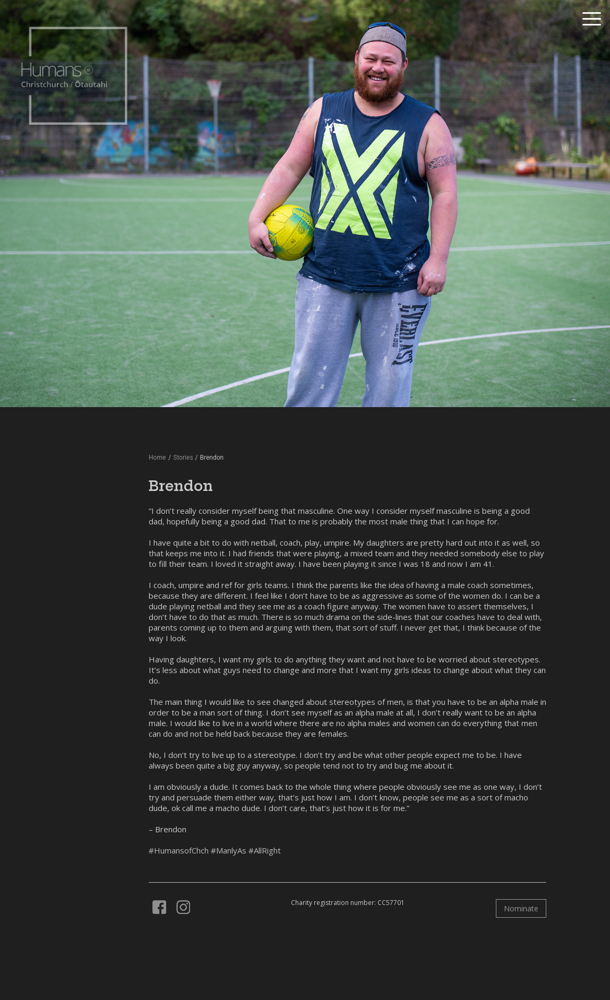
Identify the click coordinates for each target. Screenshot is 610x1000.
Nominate (521, 908)
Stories (183, 457)
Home (157, 457)
